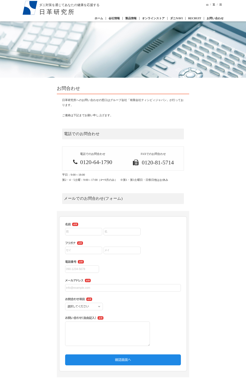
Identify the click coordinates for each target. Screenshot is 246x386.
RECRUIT (194, 18)
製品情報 (131, 18)
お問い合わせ (215, 18)
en (207, 4)
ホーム (99, 18)
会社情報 (114, 18)
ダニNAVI (176, 18)
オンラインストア (153, 18)
